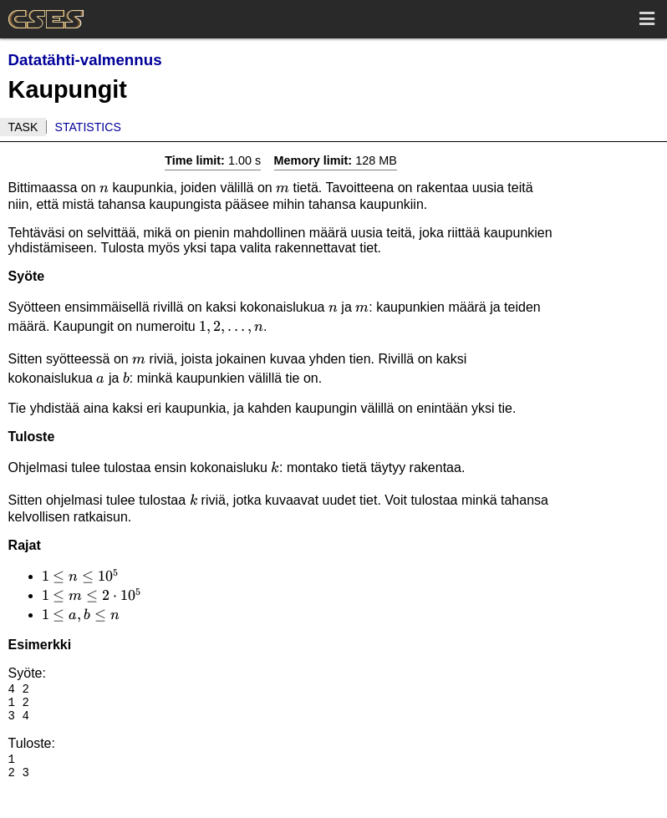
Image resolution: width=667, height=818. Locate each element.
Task (23, 127)
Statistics (88, 127)
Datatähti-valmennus (85, 60)
